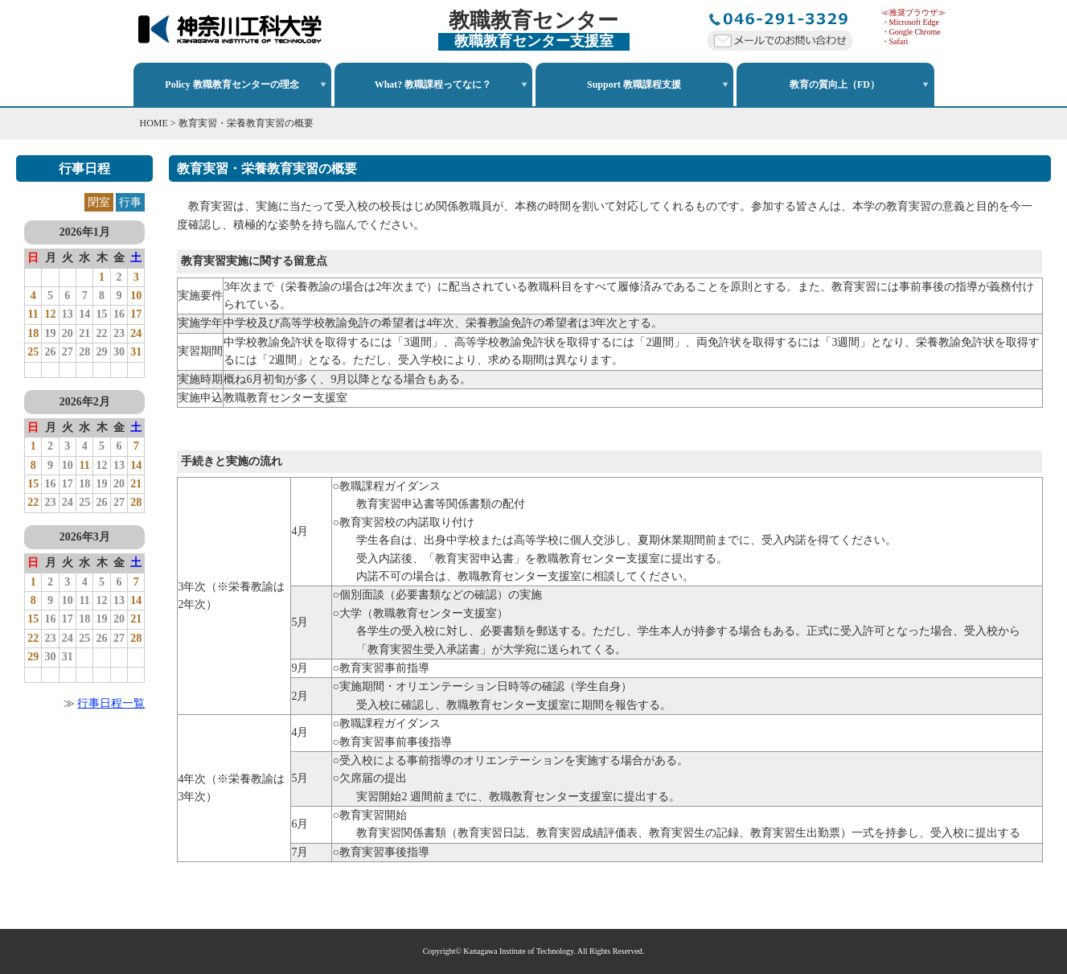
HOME (154, 123)
